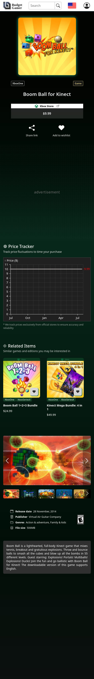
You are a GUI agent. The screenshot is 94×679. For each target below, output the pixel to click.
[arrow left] (7, 461)
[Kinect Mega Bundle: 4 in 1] (65, 387)
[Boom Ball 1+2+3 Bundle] (21, 385)
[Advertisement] (47, 192)
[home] (12, 5)
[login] (87, 6)
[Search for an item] (42, 5)
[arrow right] (87, 461)
